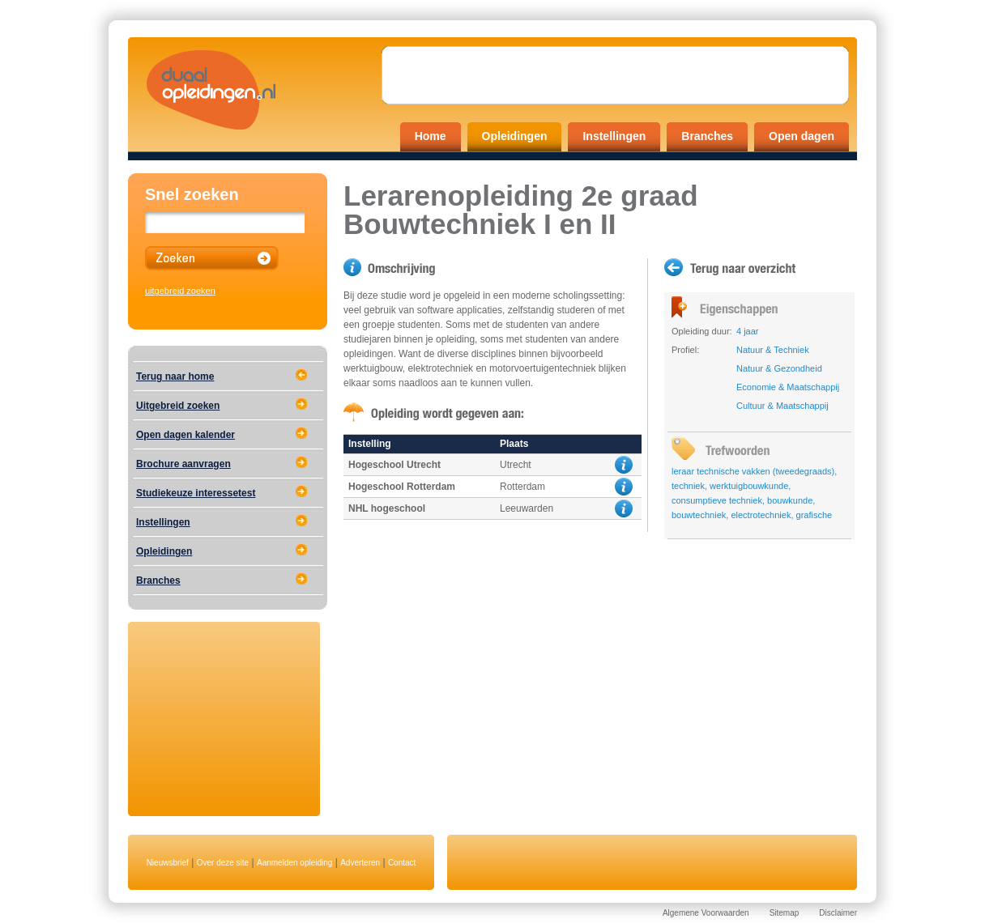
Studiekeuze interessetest (195, 493)
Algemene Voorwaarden (706, 912)
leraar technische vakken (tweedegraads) (753, 471)
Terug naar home (175, 376)
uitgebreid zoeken (180, 291)
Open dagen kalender (185, 434)
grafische (814, 515)
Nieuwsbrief (168, 862)
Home (430, 136)
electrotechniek (761, 515)
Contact (402, 862)
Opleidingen (515, 136)
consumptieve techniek (717, 500)
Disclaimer (838, 912)
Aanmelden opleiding (294, 862)
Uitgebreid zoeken (178, 405)
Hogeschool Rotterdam (401, 486)
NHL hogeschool (386, 508)
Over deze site (223, 862)
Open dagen (801, 136)
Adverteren (360, 862)
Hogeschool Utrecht (394, 464)
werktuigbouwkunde (749, 486)
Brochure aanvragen (183, 464)
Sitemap (785, 912)
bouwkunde (789, 500)
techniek (688, 486)
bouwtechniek (699, 515)
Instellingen (614, 136)
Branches (707, 136)
